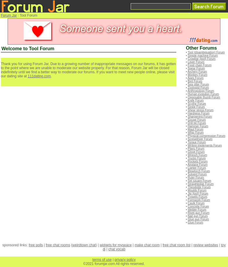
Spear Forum (196, 68)
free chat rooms (58, 245)
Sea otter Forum (198, 84)
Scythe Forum (197, 103)
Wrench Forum (197, 155)
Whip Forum (195, 132)
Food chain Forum (199, 65)
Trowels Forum (197, 196)
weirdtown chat (84, 245)
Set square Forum (199, 180)
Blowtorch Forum (199, 171)
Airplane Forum (198, 164)
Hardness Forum (198, 113)
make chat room (147, 245)
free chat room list (176, 245)
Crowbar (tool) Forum (201, 58)
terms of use (102, 260)
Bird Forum (195, 81)
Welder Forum (197, 209)
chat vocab (116, 249)
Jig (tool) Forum (198, 193)
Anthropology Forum (201, 91)
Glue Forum (195, 222)
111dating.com (39, 76)
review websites (205, 245)
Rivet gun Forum (198, 212)
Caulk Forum (196, 203)
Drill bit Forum (197, 123)
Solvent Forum (197, 174)
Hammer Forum (198, 126)
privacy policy (125, 260)
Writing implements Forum (205, 145)
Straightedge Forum (200, 184)
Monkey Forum (197, 74)
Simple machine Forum (203, 55)
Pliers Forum (196, 148)
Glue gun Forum (198, 219)
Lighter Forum (197, 168)
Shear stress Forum (200, 110)
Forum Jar (9, 15)
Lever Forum (196, 62)
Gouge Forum (197, 119)
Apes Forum (195, 78)
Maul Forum (195, 129)
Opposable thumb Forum (204, 97)
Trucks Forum (196, 158)
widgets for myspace (116, 245)
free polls (36, 245)
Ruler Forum (196, 177)
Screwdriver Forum (200, 139)
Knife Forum (195, 100)
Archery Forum (197, 71)
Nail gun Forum (198, 216)
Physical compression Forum (206, 135)
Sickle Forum (196, 107)
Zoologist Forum (198, 87)
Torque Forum (197, 142)
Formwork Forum (199, 200)
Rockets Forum (198, 161)
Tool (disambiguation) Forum (206, 52)
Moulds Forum (197, 190)
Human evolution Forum (203, 94)
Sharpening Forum (200, 116)
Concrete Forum (198, 206)
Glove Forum (196, 151)
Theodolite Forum (199, 187)
